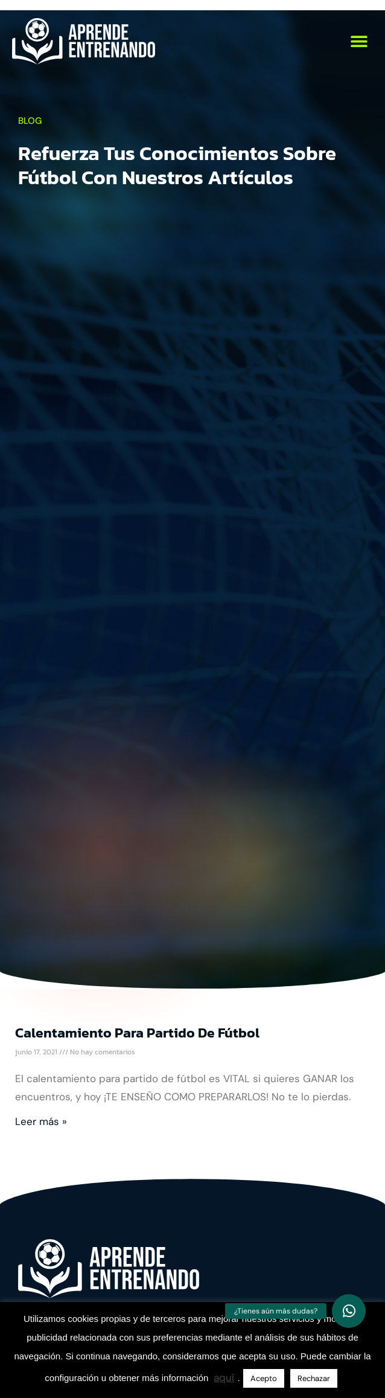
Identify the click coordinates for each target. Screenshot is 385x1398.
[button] (359, 41)
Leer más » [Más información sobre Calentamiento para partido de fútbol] (41, 1121)
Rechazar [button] (314, 1378)
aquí (224, 1377)
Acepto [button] (263, 1378)
